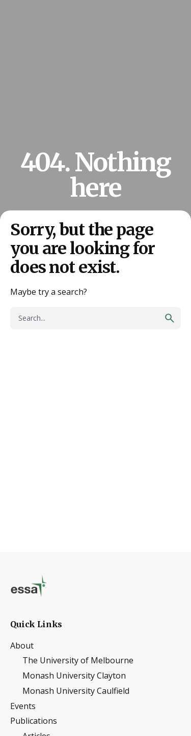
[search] (169, 318)
